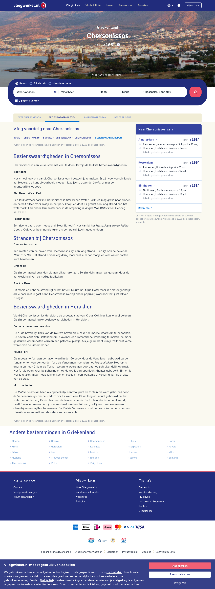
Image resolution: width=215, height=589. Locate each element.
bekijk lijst (47, 580)
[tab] (29, 118)
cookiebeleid (114, 572)
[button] (193, 5)
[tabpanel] (107, 296)
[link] (179, 5)
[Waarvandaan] (33, 92)
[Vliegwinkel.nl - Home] (30, 5)
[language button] (170, 5)
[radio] (21, 83)
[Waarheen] (77, 92)
